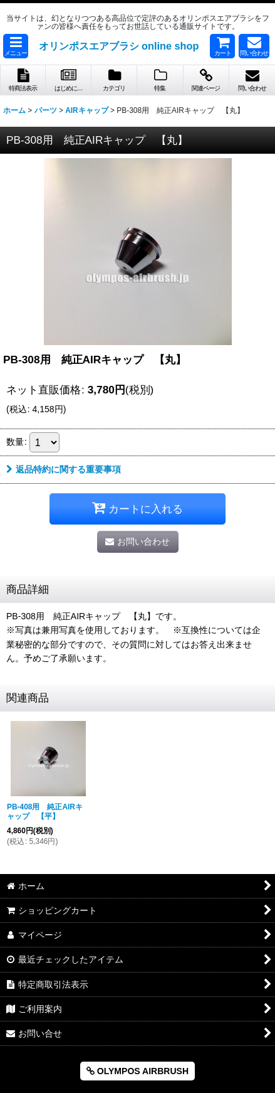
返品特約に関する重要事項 (63, 469)
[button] (15, 46)
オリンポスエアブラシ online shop (119, 45)
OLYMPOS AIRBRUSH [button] (137, 1071)
